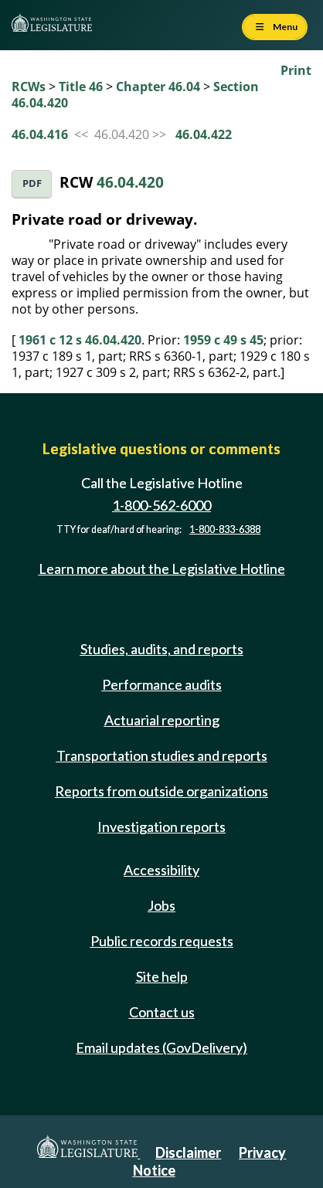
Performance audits (162, 684)
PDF (32, 183)
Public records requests (161, 940)
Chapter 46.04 (158, 86)
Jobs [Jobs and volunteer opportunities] (161, 905)
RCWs (29, 86)
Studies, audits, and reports (161, 648)
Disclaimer (188, 1152)
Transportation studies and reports (161, 755)
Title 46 (81, 86)
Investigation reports (161, 826)
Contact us (162, 1011)
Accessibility (161, 869)
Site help (162, 976)
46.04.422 (203, 134)
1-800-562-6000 (161, 505)
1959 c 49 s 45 (223, 339)
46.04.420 (130, 182)
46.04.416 (40, 134)
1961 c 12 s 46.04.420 (80, 339)
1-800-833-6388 (224, 529)
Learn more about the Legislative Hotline (162, 568)
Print (295, 70)
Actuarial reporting (161, 719)
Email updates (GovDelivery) (161, 1047)
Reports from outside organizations (161, 790)
